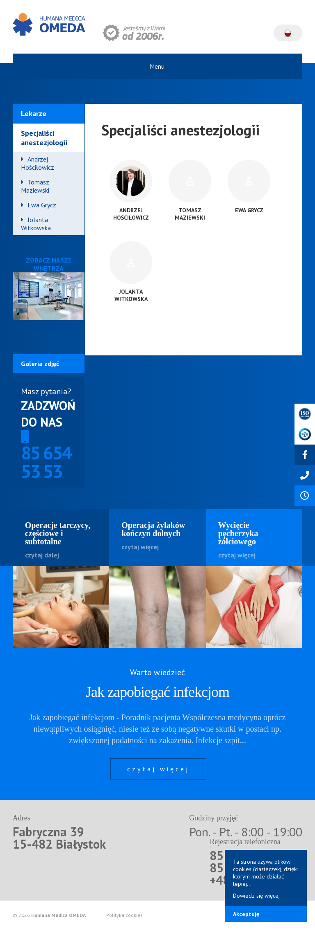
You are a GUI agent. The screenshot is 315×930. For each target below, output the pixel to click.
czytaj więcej (158, 769)
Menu (157, 66)
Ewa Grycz (41, 205)
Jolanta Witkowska (36, 224)
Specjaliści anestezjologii (44, 137)
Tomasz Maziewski (35, 186)
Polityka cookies (124, 915)
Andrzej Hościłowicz (37, 163)
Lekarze (33, 113)
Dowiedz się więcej (256, 895)
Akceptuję (246, 914)
